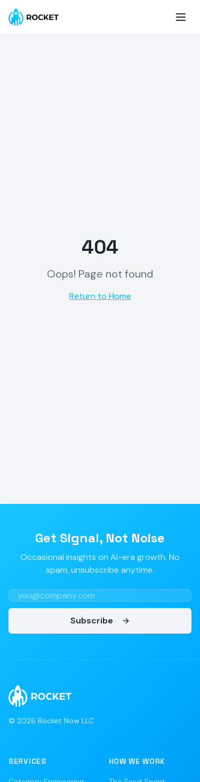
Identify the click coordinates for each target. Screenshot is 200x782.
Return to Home (100, 296)
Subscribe (100, 620)
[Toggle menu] (180, 17)
